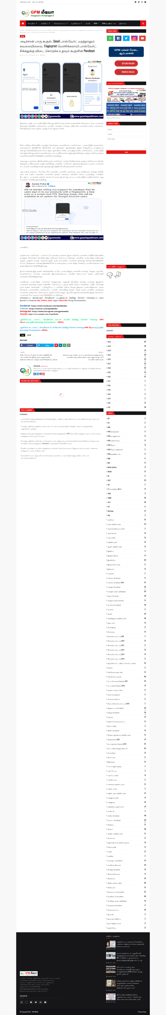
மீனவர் (127, 829)
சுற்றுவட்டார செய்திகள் (127, 708)
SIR (127, 484)
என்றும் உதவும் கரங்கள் (127, 600)
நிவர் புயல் (127, 757)
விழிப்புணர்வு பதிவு (127, 883)
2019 (127, 372)
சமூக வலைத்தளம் (127, 694)
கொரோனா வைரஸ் (127, 676)
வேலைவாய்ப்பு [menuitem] (60, 23)
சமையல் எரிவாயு (127, 699)
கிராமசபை (127, 632)
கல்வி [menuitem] (88, 23)
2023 (127, 355)
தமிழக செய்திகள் (127, 712)
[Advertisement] (63, 138)
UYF (127, 506)
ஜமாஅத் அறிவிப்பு (127, 919)
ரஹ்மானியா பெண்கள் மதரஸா (127, 842)
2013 (127, 398)
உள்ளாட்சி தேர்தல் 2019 (127, 582)
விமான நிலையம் (127, 874)
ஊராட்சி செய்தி (127, 596)
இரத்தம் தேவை (127, 555)
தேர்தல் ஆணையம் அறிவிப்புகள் (127, 735)
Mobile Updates (127, 467)
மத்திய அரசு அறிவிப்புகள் (127, 793)
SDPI (127, 480)
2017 (127, 381)
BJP (127, 418)
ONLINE (28, 30)
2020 (127, 368)
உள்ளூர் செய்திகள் (127, 587)
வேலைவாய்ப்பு (127, 910)
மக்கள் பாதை (127, 789)
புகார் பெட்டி (127, 771)
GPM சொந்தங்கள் (127, 431)
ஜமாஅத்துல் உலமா (127, 923)
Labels (110, 413)
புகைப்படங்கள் (127, 775)
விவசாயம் (127, 878)
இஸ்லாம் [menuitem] (123, 23)
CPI (127, 423)
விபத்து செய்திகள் (127, 869)
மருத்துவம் (127, 802)
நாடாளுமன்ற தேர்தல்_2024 (127, 744)
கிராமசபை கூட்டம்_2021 (127, 645)
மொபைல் (127, 838)
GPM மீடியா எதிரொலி (127, 449)
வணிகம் (127, 856)
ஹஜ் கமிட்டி (127, 928)
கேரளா (127, 668)
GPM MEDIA (35, 1012)
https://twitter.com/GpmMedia (43, 308)
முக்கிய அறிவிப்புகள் (127, 833)
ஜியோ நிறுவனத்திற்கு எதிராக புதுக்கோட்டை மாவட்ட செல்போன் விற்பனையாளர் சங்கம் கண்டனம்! (129, 996)
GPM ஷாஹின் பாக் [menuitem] (109, 23)
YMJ (127, 515)
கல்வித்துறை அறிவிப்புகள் (127, 618)
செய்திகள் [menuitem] (31, 23)
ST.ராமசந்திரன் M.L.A (127, 489)
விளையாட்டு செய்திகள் (127, 892)
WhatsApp (127, 511)
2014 (127, 394)
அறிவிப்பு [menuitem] (45, 23)
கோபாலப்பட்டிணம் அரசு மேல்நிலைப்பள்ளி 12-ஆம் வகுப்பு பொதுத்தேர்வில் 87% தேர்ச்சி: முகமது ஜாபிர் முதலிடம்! (129, 970)
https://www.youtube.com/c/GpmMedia (43, 314)
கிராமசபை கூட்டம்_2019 (127, 636)
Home (22, 30)
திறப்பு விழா (127, 726)
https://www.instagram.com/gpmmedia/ (50, 311)
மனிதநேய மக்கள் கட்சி (127, 807)
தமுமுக (127, 717)
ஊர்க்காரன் (25, 55)
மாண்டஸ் (127, 811)
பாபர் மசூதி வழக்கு (127, 766)
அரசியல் (127, 520)
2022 (127, 359)
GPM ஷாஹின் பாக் (127, 454)
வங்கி (127, 851)
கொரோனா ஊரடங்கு (127, 672)
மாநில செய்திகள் (127, 816)
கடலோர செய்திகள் (127, 605)
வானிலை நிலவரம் (127, 865)
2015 (127, 390)
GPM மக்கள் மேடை (127, 440)
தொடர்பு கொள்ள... (38, 2)
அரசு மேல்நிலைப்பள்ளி (127, 529)
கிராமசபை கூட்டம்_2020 (127, 641)
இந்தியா (127, 551)
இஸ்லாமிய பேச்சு (127, 564)
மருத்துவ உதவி (127, 798)
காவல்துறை (127, 627)
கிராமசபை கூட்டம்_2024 (127, 659)
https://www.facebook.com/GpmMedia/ (49, 306)
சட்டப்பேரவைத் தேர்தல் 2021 (127, 681)
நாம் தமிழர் (127, 753)
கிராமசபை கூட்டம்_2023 (127, 654)
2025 (127, 346)
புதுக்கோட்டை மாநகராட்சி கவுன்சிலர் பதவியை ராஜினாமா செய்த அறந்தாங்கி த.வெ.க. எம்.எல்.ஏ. (130, 944)
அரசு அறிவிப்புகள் (127, 524)
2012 (127, 403)
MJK (127, 463)
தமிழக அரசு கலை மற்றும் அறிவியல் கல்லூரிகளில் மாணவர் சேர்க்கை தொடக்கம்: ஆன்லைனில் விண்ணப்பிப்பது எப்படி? (129, 984)
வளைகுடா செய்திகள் (127, 860)
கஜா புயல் (127, 623)
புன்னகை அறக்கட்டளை (127, 784)
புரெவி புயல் (127, 780)
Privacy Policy (142, 1012)
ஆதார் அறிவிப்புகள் (127, 546)
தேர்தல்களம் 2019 (127, 739)
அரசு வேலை (127, 533)
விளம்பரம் (127, 887)
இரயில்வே (127, 560)
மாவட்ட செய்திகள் (127, 820)
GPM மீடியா (127, 445)
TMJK (127, 493)
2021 (127, 363)
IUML (127, 458)
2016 (127, 385)
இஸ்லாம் (127, 569)
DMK (127, 427)
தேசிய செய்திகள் (127, 730)
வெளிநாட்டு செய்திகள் (127, 896)
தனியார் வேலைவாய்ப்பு (127, 721)
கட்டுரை (127, 609)
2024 (127, 350)
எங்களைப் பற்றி (25, 2)
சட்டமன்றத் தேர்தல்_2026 (127, 685)
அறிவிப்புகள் (127, 542)
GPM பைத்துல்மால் (127, 436)
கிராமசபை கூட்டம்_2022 (127, 650)
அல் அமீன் (127, 537)
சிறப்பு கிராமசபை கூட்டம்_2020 (127, 703)
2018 (127, 377)
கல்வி (127, 614)
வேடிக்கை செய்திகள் (127, 905)
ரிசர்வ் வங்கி (127, 847)
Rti (127, 476)
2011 (127, 407)
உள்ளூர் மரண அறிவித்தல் (127, 591)
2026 (127, 342)
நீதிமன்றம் (127, 762)
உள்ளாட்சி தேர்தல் (127, 578)
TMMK (127, 498)
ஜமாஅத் (127, 914)
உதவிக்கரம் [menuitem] (75, 23)
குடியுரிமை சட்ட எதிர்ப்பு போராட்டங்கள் (127, 663)
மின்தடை (127, 824)
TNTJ (127, 502)
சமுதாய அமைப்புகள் (127, 690)
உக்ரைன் (127, 573)
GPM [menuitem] (95, 23)
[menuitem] (23, 23)
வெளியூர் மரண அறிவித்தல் (127, 901)
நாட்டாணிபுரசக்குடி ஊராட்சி (127, 748)
